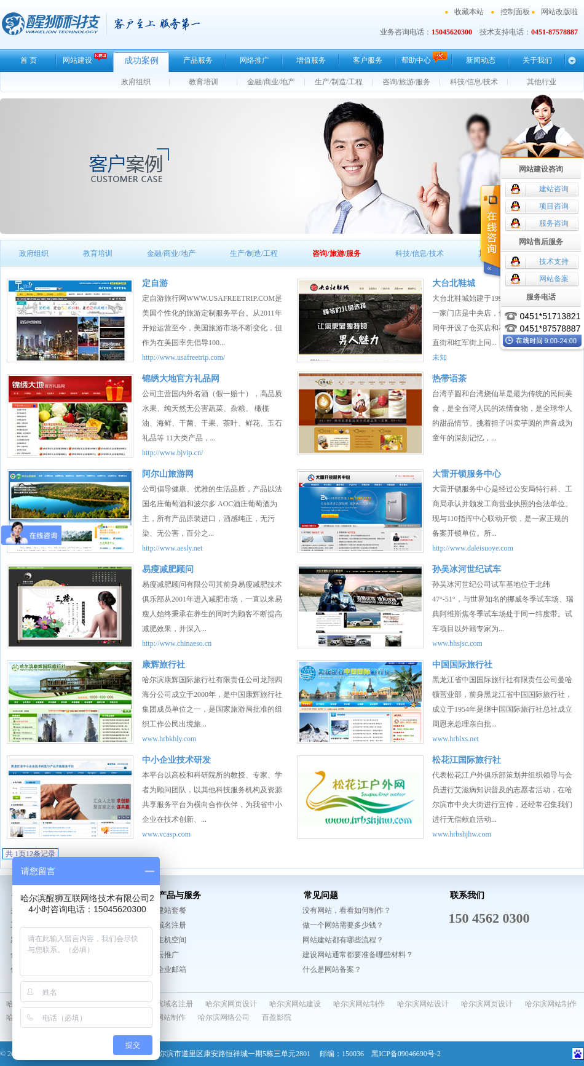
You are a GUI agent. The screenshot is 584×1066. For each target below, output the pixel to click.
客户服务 (367, 60)
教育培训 (203, 82)
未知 (439, 357)
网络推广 (254, 60)
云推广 (168, 954)
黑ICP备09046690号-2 (406, 1053)
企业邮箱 (171, 969)
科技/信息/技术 (474, 82)
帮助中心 (424, 58)
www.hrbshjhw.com (461, 834)
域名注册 (171, 925)
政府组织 (136, 82)
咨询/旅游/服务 (406, 82)
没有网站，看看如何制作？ (346, 910)
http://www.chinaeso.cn (176, 643)
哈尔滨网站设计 (423, 1004)
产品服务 (198, 60)
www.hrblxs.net (455, 738)
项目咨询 (554, 206)
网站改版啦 (559, 11)
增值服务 (311, 60)
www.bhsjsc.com (457, 643)
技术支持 (554, 261)
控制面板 (515, 11)
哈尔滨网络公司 (224, 1017)
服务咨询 (554, 223)
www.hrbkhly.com (169, 738)
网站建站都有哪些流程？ (343, 940)
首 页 (28, 60)
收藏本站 (469, 11)
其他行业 (541, 82)
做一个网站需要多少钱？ (343, 925)
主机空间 (171, 940)
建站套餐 (171, 910)
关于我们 (537, 60)
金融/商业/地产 (271, 82)
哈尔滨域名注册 (167, 1004)
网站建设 (85, 59)
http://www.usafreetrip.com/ (183, 357)
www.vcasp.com (166, 834)
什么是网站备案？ (331, 969)
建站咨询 (554, 189)
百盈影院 (276, 1017)
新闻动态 (480, 60)
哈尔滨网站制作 (359, 1004)
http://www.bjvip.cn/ (172, 452)
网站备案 (554, 278)
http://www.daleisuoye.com (472, 548)
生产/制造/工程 (339, 82)
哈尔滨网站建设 (295, 1004)
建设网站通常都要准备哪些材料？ (357, 954)
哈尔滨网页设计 (231, 1004)
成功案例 (141, 60)
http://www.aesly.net (172, 548)
